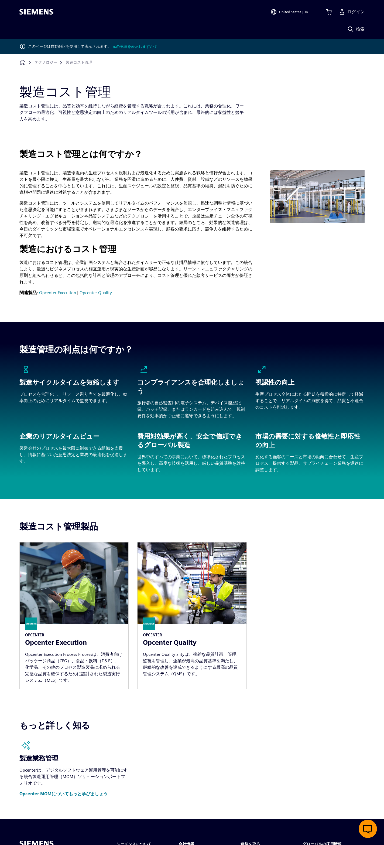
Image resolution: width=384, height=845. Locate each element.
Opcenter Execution (57, 292)
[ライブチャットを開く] (367, 828)
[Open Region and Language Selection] (289, 11)
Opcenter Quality (96, 292)
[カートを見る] (329, 11)
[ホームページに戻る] (22, 62)
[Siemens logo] (36, 12)
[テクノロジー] (46, 63)
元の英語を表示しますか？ (134, 46)
